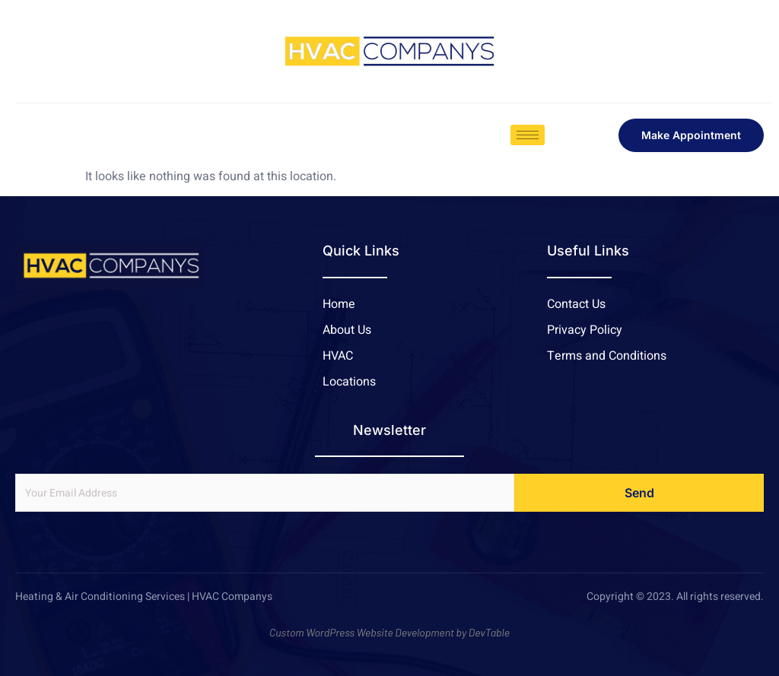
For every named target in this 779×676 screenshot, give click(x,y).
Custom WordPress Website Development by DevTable (389, 632)
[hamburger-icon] (527, 135)
